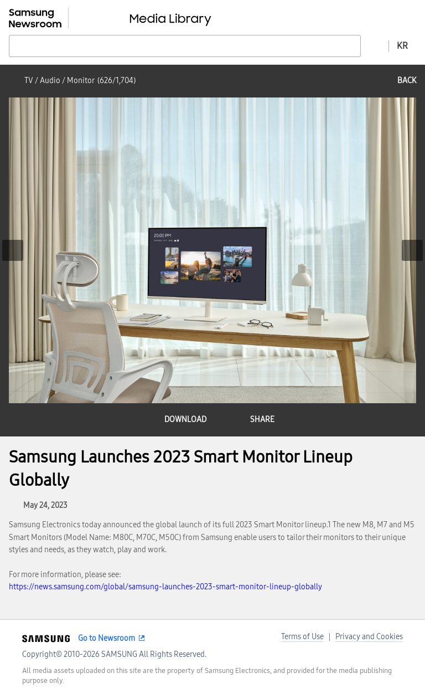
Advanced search (374, 45)
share (262, 419)
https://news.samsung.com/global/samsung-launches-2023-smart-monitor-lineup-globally (165, 587)
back (406, 80)
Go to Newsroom (106, 638)
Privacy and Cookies (369, 636)
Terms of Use (302, 636)
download (185, 419)
